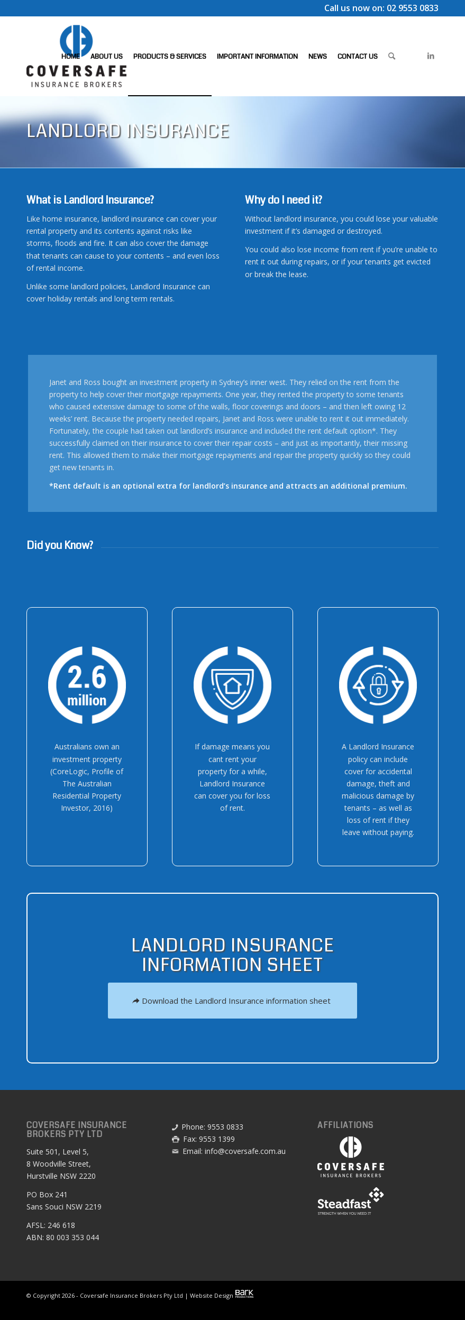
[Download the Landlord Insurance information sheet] (232, 1001)
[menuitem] (70, 56)
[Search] (391, 56)
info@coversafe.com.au (245, 1151)
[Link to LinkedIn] (431, 55)
